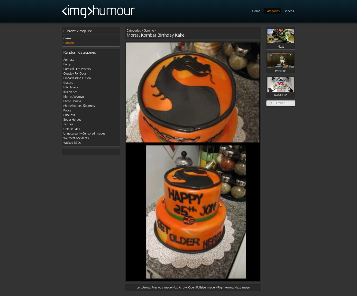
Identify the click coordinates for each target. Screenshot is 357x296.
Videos (289, 11)
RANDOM (280, 87)
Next (280, 38)
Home (256, 11)
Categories (272, 11)
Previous (280, 63)
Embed (280, 103)
